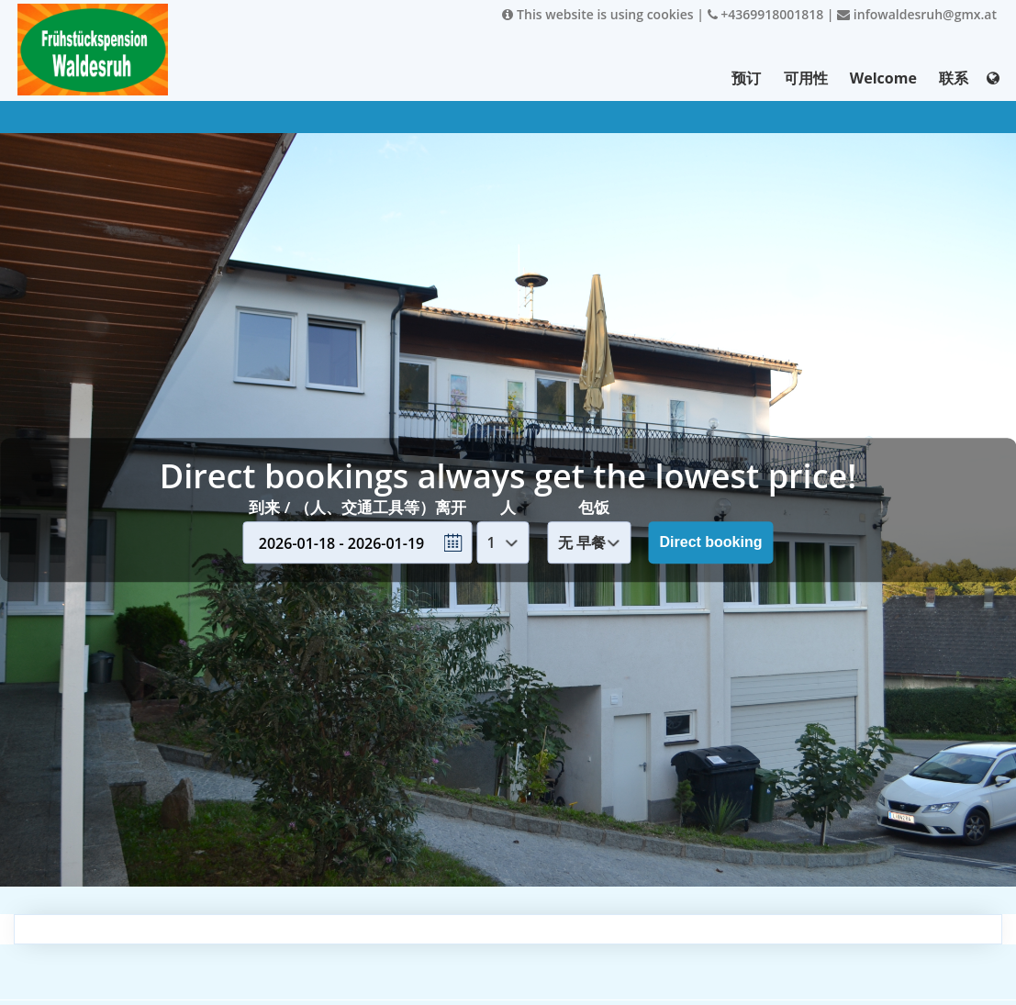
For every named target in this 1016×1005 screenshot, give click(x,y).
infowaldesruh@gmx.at (917, 14)
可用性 (806, 78)
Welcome (883, 78)
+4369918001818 (766, 14)
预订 (746, 78)
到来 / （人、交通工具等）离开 (357, 507)
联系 (953, 78)
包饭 (593, 507)
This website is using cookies (597, 14)
